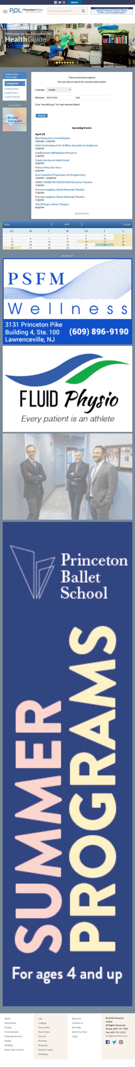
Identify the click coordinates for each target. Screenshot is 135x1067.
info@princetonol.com (117, 1036)
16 (86, 241)
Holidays (8, 1045)
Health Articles (12, 96)
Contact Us (77, 1023)
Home (7, 1018)
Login (75, 1036)
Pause (77, 62)
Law (40, 1018)
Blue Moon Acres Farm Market (52, 138)
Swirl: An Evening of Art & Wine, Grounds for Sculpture (66, 145)
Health (7, 1040)
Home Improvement (14, 1049)
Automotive (10, 1023)
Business (42, 1040)
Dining (7, 1027)
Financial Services (13, 1036)
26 (12, 247)
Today (127, 224)
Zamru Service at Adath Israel (52, 160)
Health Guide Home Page (11, 75)
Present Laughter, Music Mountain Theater (60, 189)
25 (123, 244)
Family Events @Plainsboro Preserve (56, 152)
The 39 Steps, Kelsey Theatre (52, 204)
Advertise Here (79, 1031)
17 (104, 241)
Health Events (11, 88)
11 (123, 238)
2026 (7, 224)
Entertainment (11, 1031)
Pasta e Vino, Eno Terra (48, 167)
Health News (11, 92)
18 (123, 241)
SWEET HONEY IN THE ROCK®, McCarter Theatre (63, 182)
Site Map (76, 1027)
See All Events (82, 213)
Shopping (42, 1045)
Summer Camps (45, 1049)
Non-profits (44, 1027)
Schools (42, 1036)
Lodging (42, 1023)
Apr (66, 224)
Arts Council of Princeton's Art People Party (60, 174)
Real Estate (44, 1031)
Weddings (43, 1054)
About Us (76, 1018)
